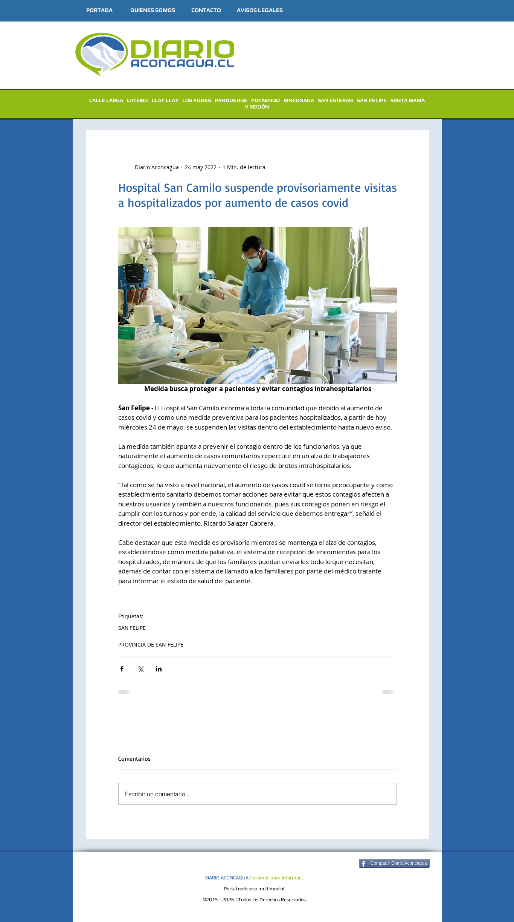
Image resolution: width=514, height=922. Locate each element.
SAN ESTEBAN (335, 100)
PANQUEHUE (231, 100)
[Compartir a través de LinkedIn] (158, 668)
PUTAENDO (265, 100)
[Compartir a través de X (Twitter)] (140, 668)
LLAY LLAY (165, 100)
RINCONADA (299, 100)
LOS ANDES (196, 100)
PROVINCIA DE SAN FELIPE (150, 644)
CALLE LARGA (106, 100)
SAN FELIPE (372, 100)
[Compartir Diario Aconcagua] (394, 863)
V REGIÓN (257, 107)
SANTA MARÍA (407, 100)
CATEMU (137, 100)
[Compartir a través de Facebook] (121, 668)
